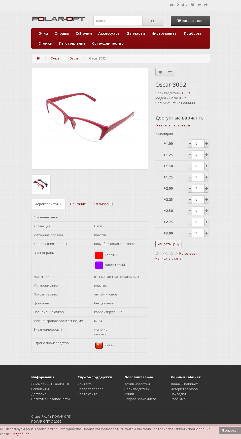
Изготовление (72, 43)
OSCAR (187, 93)
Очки (43, 33)
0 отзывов (187, 253)
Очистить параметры (172, 125)
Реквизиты (40, 389)
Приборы (192, 33)
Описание (78, 204)
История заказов (184, 389)
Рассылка (178, 399)
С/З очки (84, 33)
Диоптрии (165, 134)
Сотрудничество (108, 43)
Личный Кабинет (184, 384)
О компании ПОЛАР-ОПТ (50, 384)
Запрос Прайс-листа (140, 399)
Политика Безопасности (50, 399)
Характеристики (48, 204)
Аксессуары (109, 33)
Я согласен (230, 430)
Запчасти (136, 33)
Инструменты (164, 33)
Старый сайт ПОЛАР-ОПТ (50, 416)
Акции (129, 394)
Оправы (62, 33)
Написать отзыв (168, 258)
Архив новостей (137, 384)
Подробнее (20, 434)
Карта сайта (87, 394)
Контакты (85, 384)
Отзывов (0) (103, 204)
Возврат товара (90, 389)
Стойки (45, 43)
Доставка (38, 394)
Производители (137, 389)
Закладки (178, 394)
